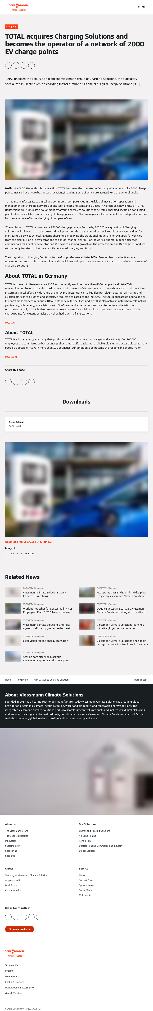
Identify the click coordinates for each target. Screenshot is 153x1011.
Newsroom (22, 679)
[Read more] (39, 592)
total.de (10, 322)
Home (8, 679)
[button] (76, 1000)
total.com (11, 356)
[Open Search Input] (131, 7)
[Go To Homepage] (18, 7)
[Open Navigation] (148, 7)
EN (143, 7)
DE (138, 7)
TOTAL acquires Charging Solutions (51, 679)
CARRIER (37, 1009)
